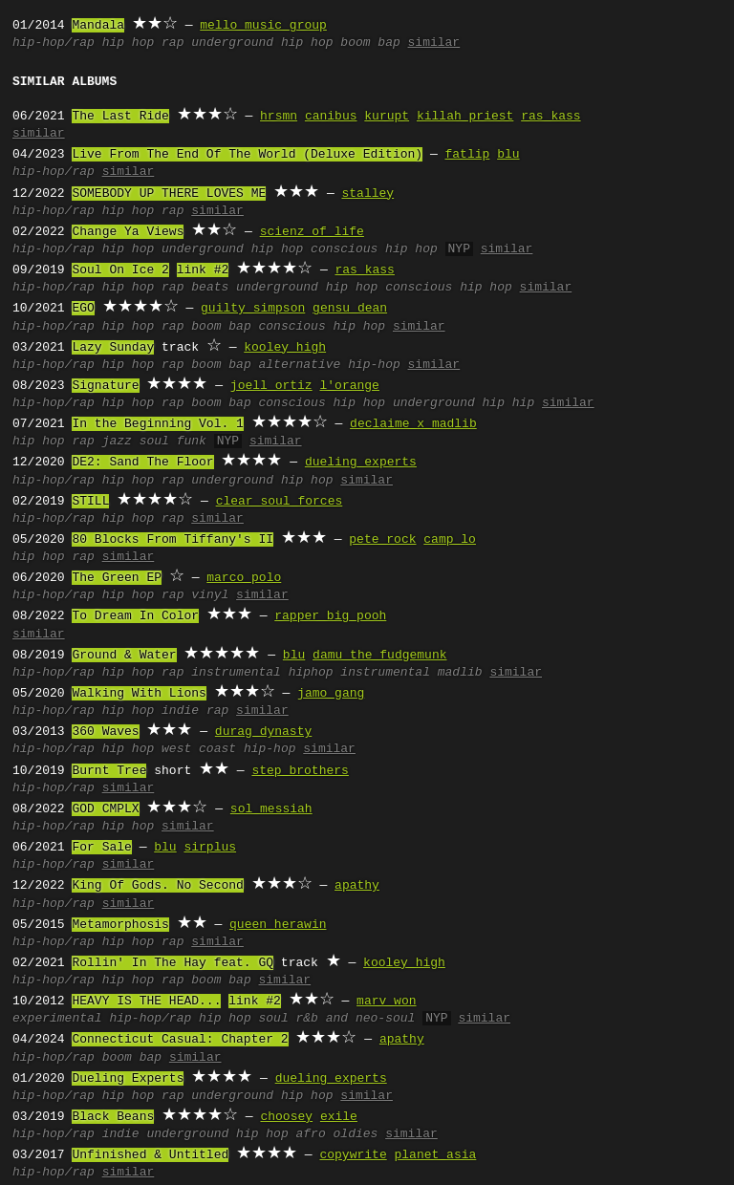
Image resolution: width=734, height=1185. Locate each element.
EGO (83, 308)
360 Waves (105, 732)
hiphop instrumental (359, 672)
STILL (90, 501)
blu (508, 154)
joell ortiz (271, 386)
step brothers (299, 771)
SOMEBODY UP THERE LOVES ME (169, 194)
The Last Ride (120, 116)
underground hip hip (463, 403)
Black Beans (113, 1117)
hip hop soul (244, 1018)
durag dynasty (263, 732)
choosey (286, 1117)
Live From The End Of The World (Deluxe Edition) (247, 154)
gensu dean (350, 308)
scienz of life (312, 232)
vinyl (209, 595)
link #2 (203, 270)
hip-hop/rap (53, 43)
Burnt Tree (109, 771)
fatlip (466, 154)
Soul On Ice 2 (120, 270)
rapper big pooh (330, 616)
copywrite (352, 1155)
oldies (355, 1134)
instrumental (236, 672)
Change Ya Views (128, 232)
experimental (57, 1018)
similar (434, 43)
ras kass (550, 116)
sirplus (210, 847)
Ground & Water (124, 655)
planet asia (435, 1155)
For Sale (101, 847)
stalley (367, 194)
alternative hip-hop (328, 365)
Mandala (98, 25)
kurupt (386, 116)
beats (209, 287)
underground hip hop (262, 43)
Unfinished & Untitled (150, 1155)
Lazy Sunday (113, 347)
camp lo (449, 540)
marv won (386, 1001)
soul (154, 441)
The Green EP (117, 578)
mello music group (263, 25)
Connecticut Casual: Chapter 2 (180, 1039)
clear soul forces (279, 501)
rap (173, 43)
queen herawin (277, 925)
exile (338, 1117)
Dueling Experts (128, 1079)
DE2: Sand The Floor (142, 462)
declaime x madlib (413, 424)
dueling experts (361, 462)
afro (310, 1134)
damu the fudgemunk (379, 655)
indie (180, 711)
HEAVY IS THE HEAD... (146, 1001)
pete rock (382, 540)
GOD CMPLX (105, 809)
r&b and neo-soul (355, 1018)
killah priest (465, 116)
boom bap (369, 43)
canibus (331, 116)
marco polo (243, 578)
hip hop (128, 43)
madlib (460, 672)
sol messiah (271, 809)
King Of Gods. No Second (157, 885)
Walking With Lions (138, 693)
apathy (357, 885)
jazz (117, 441)
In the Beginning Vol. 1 (157, 424)
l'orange (348, 386)
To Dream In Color (135, 616)
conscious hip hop (374, 249)
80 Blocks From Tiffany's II (172, 540)
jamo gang (330, 693)
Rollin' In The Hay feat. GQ (172, 963)
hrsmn (278, 116)
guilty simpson (253, 308)
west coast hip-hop (228, 749)
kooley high (285, 347)
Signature (105, 386)
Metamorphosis (120, 925)
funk (191, 441)
